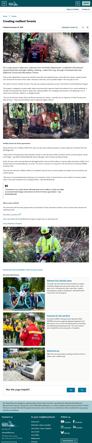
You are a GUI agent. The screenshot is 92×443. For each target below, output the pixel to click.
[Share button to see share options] (87, 27)
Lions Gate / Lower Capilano (41, 428)
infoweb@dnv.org (8, 432)
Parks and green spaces (34, 270)
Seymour (34, 441)
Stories (14, 16)
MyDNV (86, 3)
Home (14, 3)
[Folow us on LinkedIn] (77, 427)
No (82, 390)
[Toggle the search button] (78, 3)
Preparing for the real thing (58, 316)
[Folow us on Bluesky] (65, 432)
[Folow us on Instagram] (66, 427)
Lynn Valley (35, 435)
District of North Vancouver (11, 423)
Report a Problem (73, 9)
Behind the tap (53, 351)
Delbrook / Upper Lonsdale (41, 425)
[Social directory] (69, 441)
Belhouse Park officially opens (59, 280)
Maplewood (35, 438)
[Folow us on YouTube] (66, 421)
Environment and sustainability (14, 270)
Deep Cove (35, 422)
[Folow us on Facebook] (77, 421)
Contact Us (86, 9)
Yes (71, 390)
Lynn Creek (35, 431)
